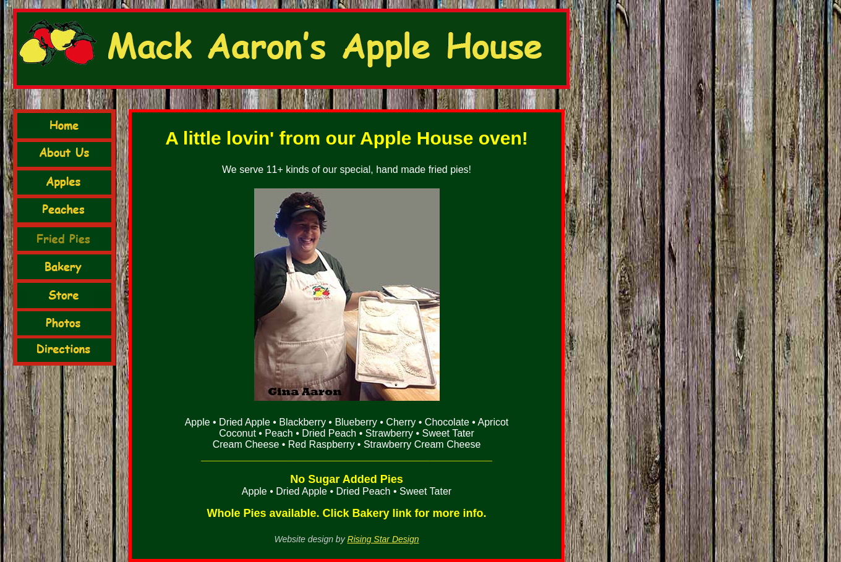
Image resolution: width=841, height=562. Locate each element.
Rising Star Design (383, 539)
